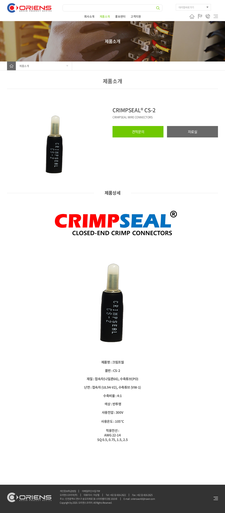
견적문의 (138, 131)
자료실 (192, 131)
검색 (158, 8)
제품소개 (105, 16)
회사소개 (89, 16)
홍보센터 (120, 16)
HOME (11, 66)
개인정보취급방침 (68, 491)
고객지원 (136, 16)
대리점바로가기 (186, 7)
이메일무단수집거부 (91, 491)
